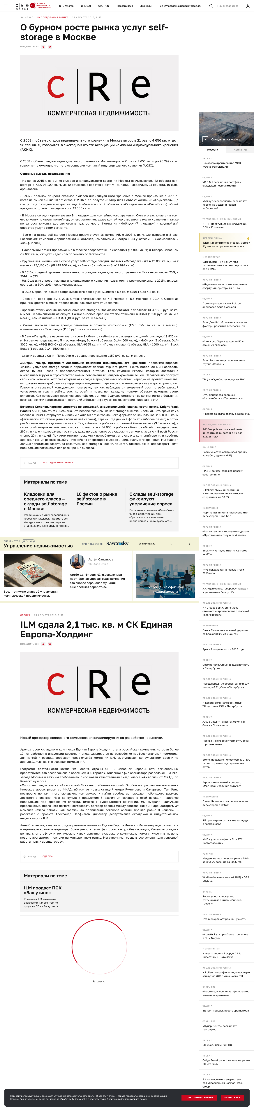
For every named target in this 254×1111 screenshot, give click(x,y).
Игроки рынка (212, 238)
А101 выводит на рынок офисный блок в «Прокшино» (223, 723)
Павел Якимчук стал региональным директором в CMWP (225, 803)
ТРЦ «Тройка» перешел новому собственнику (222, 472)
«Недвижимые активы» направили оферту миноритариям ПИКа (224, 286)
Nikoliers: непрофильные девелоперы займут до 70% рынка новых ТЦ (226, 974)
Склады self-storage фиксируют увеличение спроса (151, 499)
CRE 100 (86, 5)
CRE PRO (103, 5)
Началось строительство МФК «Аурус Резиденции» (221, 164)
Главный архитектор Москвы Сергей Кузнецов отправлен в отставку (226, 244)
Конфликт (209, 447)
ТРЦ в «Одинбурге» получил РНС (223, 379)
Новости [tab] (212, 149)
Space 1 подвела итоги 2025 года (223, 649)
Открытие (209, 987)
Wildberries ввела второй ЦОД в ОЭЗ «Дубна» (225, 879)
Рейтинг (207, 854)
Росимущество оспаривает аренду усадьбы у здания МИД (224, 453)
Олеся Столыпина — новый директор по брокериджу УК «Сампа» (225, 632)
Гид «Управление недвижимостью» (180, 5)
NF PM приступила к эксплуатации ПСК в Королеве (224, 225)
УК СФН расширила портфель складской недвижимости (221, 183)
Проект (207, 158)
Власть (207, 892)
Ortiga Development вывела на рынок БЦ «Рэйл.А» (226, 1062)
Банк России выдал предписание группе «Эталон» (223, 362)
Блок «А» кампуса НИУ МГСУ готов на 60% (224, 552)
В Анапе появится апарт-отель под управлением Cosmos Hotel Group (222, 1083)
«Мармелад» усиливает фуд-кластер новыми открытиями (225, 993)
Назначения (210, 508)
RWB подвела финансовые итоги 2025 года (223, 571)
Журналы (145, 5)
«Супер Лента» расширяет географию (219, 1027)
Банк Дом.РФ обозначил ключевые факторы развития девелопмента (224, 324)
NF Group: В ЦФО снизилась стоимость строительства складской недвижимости (225, 611)
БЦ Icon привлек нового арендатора (225, 1010)
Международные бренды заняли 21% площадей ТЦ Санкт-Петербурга (226, 685)
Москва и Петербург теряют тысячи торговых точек (225, 742)
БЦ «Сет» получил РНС (217, 1044)
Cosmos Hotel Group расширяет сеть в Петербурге (225, 666)
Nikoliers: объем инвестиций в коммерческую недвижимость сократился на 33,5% (222, 493)
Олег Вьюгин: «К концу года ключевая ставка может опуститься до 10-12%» (225, 265)
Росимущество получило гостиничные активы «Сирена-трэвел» (222, 900)
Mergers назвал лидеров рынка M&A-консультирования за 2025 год (225, 860)
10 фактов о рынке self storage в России (97, 499)
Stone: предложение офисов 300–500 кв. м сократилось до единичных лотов (226, 763)
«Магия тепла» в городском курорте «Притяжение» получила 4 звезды (225, 533)
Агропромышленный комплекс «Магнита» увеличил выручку (221, 784)
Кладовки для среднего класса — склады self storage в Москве (45, 501)
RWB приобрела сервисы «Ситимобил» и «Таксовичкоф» (222, 396)
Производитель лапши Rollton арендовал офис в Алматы (221, 305)
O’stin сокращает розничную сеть (224, 918)
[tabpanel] (226, 632)
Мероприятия (125, 5)
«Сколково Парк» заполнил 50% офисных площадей (223, 343)
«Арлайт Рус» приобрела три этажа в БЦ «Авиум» (225, 936)
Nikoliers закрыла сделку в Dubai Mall (226, 413)
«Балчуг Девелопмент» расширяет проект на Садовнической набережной (224, 204)
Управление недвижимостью (221, 219)
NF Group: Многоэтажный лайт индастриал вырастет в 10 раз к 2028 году (222, 433)
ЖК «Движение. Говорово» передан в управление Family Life (225, 590)
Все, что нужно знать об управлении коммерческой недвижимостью (31, 593)
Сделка (207, 177)
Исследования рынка (217, 424)
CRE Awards (66, 5)
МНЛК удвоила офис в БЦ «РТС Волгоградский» (222, 841)
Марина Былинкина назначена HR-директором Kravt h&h (225, 514)
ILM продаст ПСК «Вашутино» (43, 890)
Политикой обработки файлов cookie (127, 1099)
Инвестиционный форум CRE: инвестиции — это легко (221, 955)
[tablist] (226, 149)
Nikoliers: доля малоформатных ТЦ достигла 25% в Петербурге (222, 704)
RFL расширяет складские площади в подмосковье (225, 822)
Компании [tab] (240, 149)
